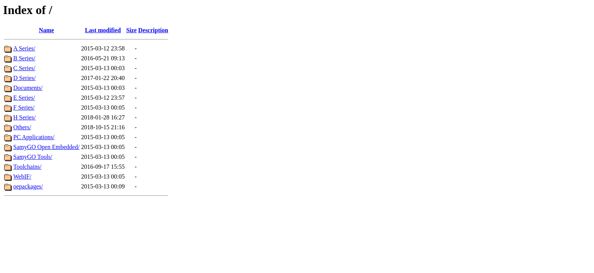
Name (46, 30)
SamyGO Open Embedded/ (46, 147)
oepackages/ (28, 186)
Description (153, 30)
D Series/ (24, 78)
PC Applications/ (34, 137)
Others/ (22, 127)
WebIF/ (22, 176)
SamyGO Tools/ (32, 157)
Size (131, 30)
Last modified (103, 30)
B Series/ (24, 58)
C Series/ (24, 68)
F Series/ (23, 107)
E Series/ (24, 97)
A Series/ (24, 48)
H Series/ (24, 117)
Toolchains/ (27, 166)
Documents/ (27, 88)
